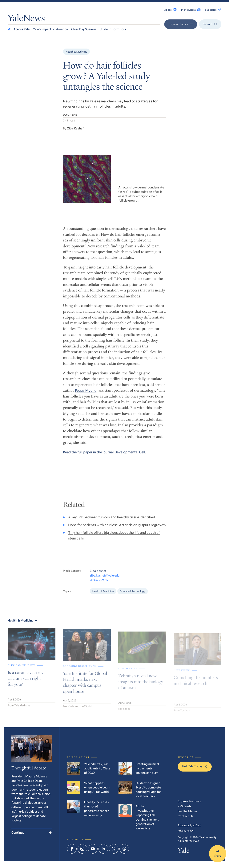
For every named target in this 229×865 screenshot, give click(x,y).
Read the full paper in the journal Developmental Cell (104, 455)
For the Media (187, 811)
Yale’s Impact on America (50, 29)
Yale (183, 851)
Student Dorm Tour (113, 29)
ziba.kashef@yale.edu (105, 580)
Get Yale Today (194, 766)
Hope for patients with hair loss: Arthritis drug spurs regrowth (117, 528)
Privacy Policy (186, 830)
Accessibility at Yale (189, 825)
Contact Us (185, 816)
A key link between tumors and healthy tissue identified (111, 520)
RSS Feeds (184, 806)
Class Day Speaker (83, 29)
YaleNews (26, 19)
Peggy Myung (85, 393)
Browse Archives (189, 801)
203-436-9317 (99, 585)
